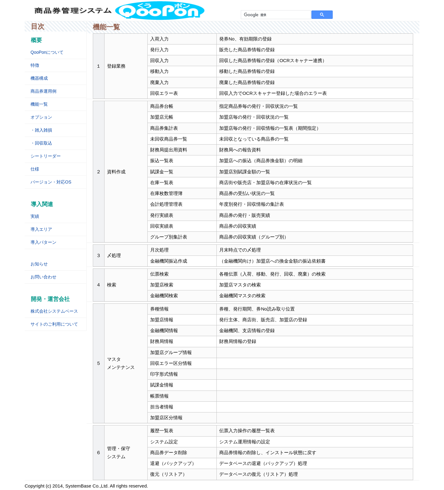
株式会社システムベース (54, 311)
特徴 (35, 65)
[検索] (275, 15)
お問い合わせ (43, 276)
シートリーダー (46, 156)
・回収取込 (41, 143)
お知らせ (39, 263)
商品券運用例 (43, 91)
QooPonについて (47, 52)
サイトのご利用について (54, 324)
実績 (35, 216)
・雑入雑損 (41, 130)
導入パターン (43, 242)
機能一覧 (39, 104)
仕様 (35, 169)
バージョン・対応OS (51, 182)
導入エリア (41, 229)
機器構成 (39, 78)
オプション (41, 117)
